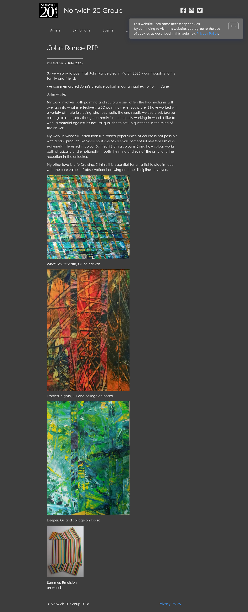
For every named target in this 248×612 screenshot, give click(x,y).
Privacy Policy (170, 604)
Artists (55, 30)
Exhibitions (81, 30)
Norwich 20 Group (93, 10)
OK (233, 26)
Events (107, 30)
